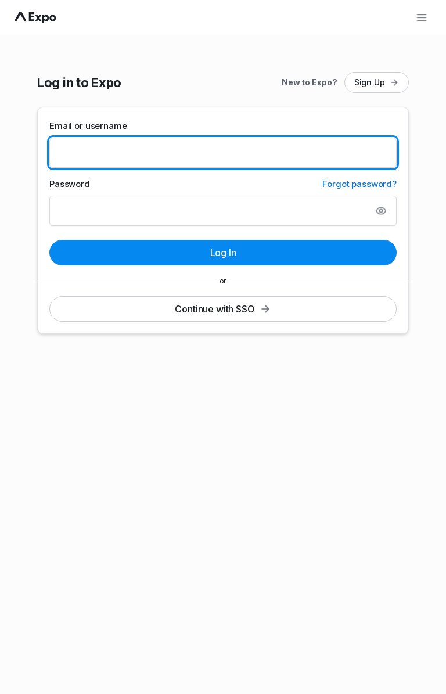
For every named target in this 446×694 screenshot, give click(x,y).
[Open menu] (421, 17)
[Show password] (381, 210)
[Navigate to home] (35, 17)
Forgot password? (359, 183)
